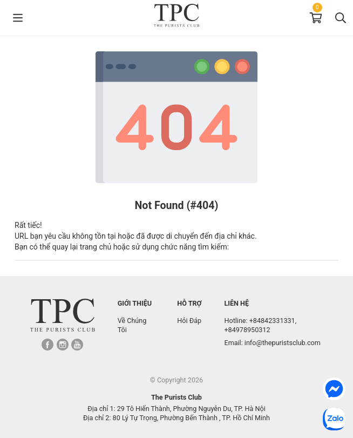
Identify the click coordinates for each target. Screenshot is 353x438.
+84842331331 (272, 320)
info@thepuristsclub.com (283, 343)
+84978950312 (247, 330)
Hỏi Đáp (189, 320)
